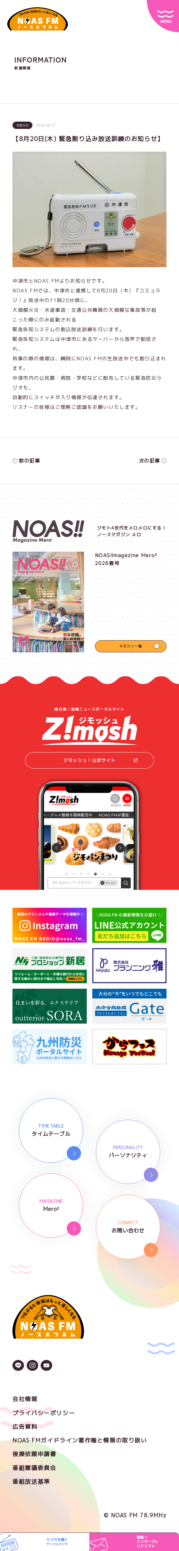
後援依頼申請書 (34, 1454)
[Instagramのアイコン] (32, 1366)
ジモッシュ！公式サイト (100, 760)
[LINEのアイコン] (18, 1366)
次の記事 (153, 460)
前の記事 (26, 460)
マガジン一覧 (130, 646)
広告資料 (24, 1427)
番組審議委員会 (34, 1468)
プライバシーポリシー (43, 1413)
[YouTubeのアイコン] (46, 1366)
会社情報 (24, 1399)
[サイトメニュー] (163, 16)
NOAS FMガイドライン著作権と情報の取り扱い (79, 1440)
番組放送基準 (31, 1481)
